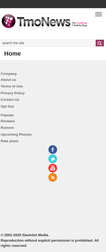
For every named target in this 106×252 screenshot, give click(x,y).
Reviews (8, 121)
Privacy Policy (13, 93)
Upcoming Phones (16, 134)
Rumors (7, 128)
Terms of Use (12, 86)
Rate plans (10, 141)
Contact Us (10, 100)
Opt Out (7, 106)
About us (8, 80)
